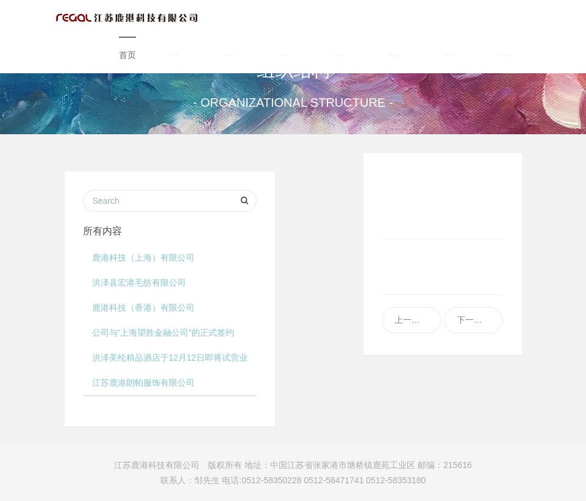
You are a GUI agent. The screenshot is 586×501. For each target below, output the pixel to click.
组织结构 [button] (394, 55)
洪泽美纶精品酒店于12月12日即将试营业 (170, 357)
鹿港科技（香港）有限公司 (143, 307)
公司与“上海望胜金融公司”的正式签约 (163, 332)
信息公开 (450, 55)
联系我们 (505, 55)
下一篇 (474, 320)
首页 (127, 55)
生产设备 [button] (283, 55)
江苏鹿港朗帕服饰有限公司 (143, 382)
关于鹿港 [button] (172, 55)
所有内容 (102, 231)
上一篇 (412, 320)
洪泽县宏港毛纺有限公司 (139, 282)
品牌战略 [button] (339, 55)
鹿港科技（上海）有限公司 (143, 257)
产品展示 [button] (228, 55)
